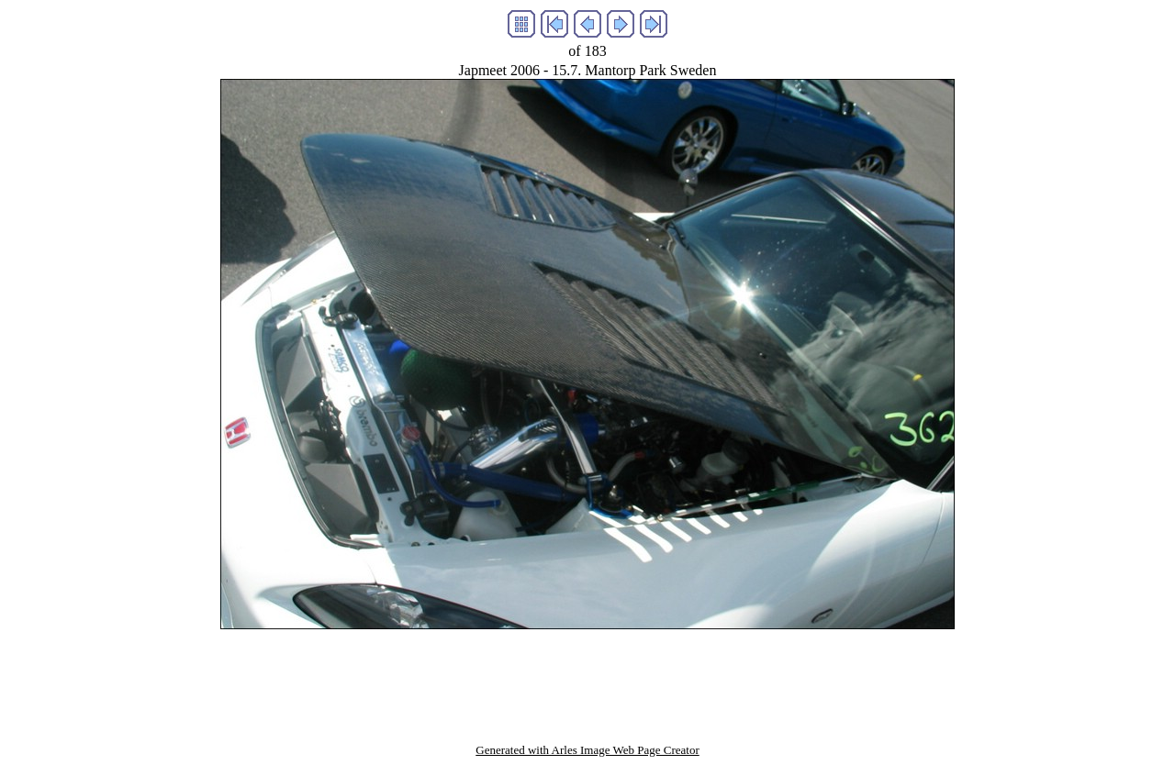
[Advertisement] (587, 670)
